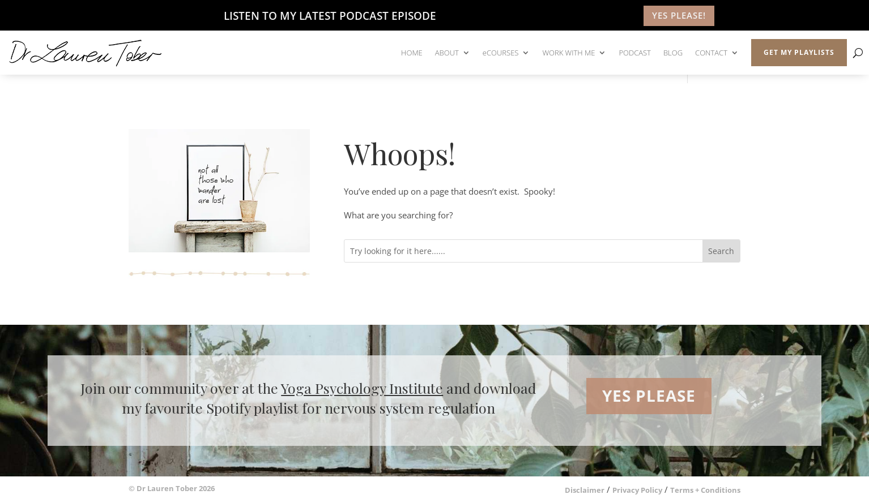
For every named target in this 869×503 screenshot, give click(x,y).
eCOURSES (501, 53)
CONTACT (711, 53)
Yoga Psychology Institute (362, 388)
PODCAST (635, 53)
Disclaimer (584, 490)
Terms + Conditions (705, 490)
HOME (412, 53)
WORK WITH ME (568, 53)
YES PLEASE (649, 395)
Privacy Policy (637, 490)
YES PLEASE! (679, 15)
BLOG (673, 53)
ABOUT (447, 53)
